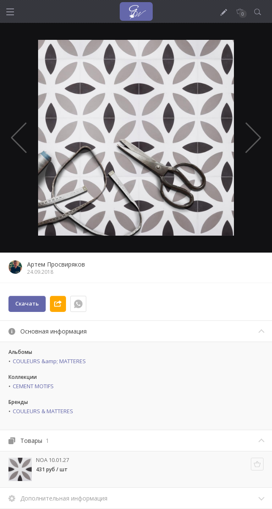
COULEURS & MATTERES (43, 411)
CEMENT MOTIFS (33, 386)
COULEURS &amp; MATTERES (49, 361)
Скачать (27, 303)
